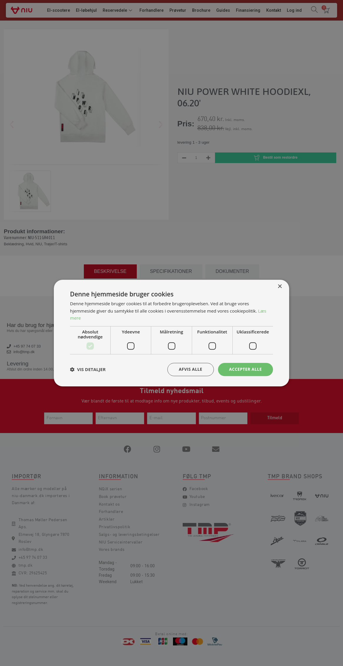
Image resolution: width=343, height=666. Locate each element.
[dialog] (171, 333)
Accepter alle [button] (245, 369)
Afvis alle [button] (190, 369)
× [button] (279, 286)
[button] (88, 369)
